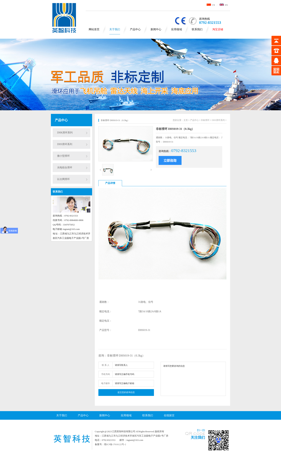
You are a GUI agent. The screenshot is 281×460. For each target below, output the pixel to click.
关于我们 (114, 29)
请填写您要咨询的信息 (193, 379)
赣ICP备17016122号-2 (115, 444)
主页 (186, 120)
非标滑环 (205, 120)
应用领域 (176, 29)
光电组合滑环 (64, 167)
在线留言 (169, 415)
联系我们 (197, 29)
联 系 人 (105, 365)
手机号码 (105, 374)
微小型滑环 (63, 156)
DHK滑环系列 (65, 132)
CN (211, 5)
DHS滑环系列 (64, 144)
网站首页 (94, 29)
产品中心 (135, 29)
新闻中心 (156, 29)
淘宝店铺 (217, 29)
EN (224, 5)
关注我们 (198, 437)
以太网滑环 (63, 179)
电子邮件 (105, 383)
